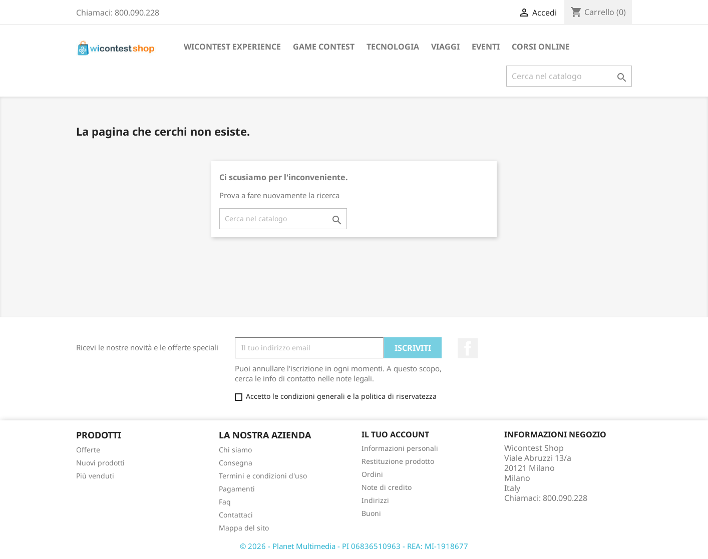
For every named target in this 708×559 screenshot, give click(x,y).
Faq (225, 501)
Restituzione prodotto (398, 461)
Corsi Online (541, 46)
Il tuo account (395, 434)
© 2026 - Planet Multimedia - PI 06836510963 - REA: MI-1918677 (354, 546)
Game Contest (324, 46)
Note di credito (387, 487)
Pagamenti (237, 488)
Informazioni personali (400, 448)
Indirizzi (375, 500)
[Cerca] (569, 76)
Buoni (371, 513)
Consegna (235, 462)
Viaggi (445, 46)
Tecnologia (393, 46)
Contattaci (236, 514)
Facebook (468, 348)
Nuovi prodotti (100, 462)
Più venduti (95, 475)
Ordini (372, 474)
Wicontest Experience (232, 46)
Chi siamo (235, 449)
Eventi (486, 46)
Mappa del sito (244, 527)
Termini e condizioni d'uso (263, 475)
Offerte (88, 449)
